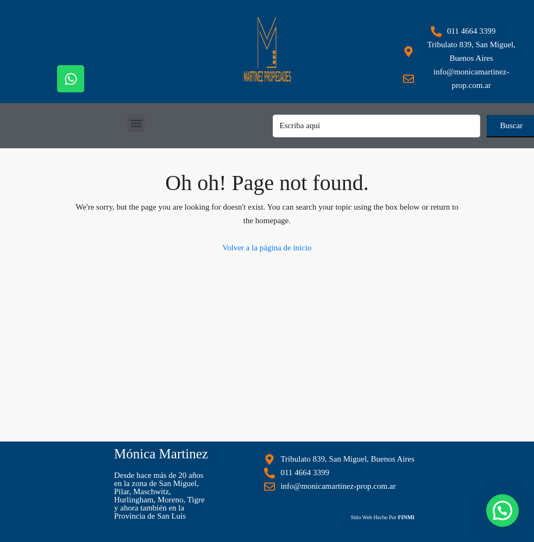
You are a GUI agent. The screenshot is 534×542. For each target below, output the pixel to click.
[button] (136, 123)
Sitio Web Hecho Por (382, 517)
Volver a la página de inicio (266, 247)
